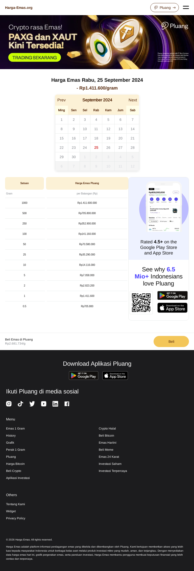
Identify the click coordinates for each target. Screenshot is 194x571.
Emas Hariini (107, 442)
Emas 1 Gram (15, 428)
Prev (61, 100)
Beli (171, 341)
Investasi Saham (110, 464)
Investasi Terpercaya (113, 471)
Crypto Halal (107, 428)
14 (133, 129)
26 (108, 148)
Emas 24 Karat (109, 457)
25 (96, 148)
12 (108, 129)
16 (74, 138)
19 (108, 138)
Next (133, 100)
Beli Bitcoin (106, 435)
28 (133, 148)
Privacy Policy (15, 518)
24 (85, 148)
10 (85, 129)
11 (96, 129)
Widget (11, 511)
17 (85, 138)
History (11, 435)
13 (120, 129)
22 (62, 148)
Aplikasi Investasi (18, 478)
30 (74, 157)
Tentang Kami (15, 504)
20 (120, 138)
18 (96, 138)
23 (74, 148)
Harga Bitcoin (15, 464)
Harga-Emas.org (19, 8)
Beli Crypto (13, 471)
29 (62, 157)
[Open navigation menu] (186, 7)
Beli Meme (106, 449)
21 (133, 138)
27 (120, 148)
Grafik (10, 442)
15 (62, 138)
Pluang (165, 7)
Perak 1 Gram (15, 449)
